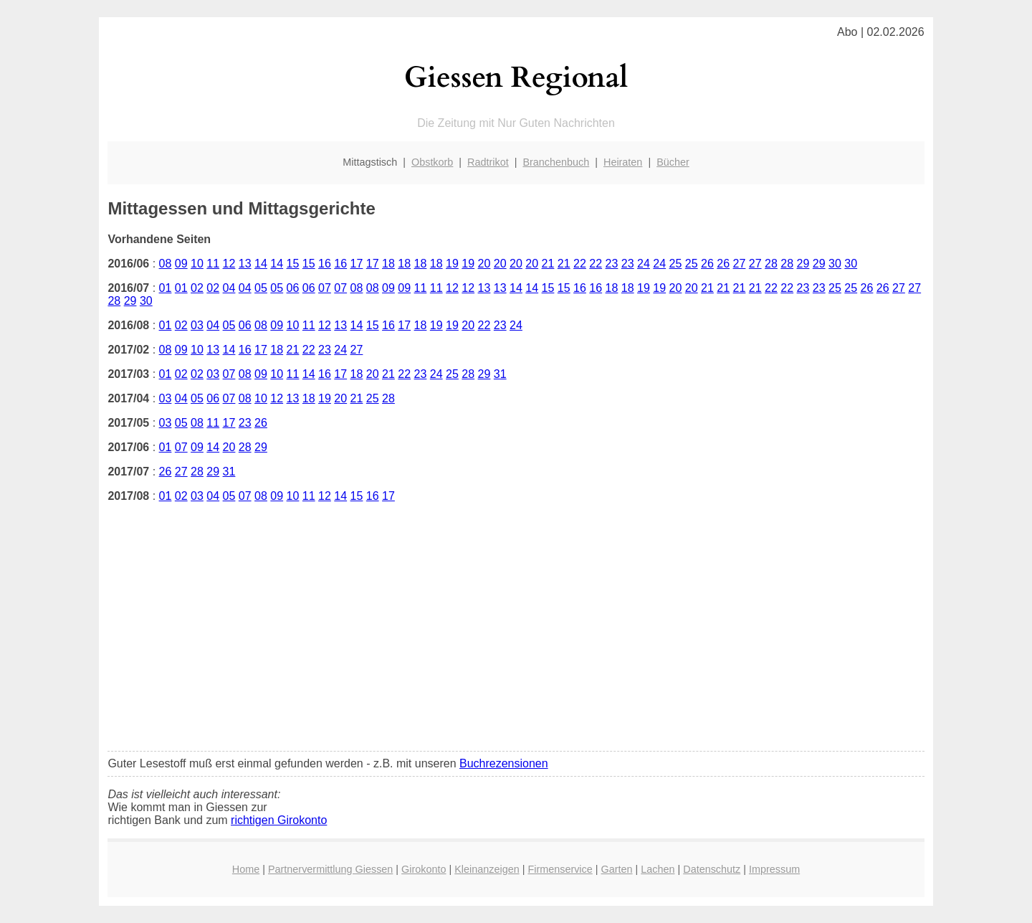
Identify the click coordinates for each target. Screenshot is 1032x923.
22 (579, 263)
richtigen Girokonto (279, 820)
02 (197, 288)
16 (324, 263)
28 (771, 263)
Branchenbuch (555, 162)
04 (229, 288)
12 (229, 263)
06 (293, 288)
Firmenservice (559, 869)
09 (181, 263)
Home (245, 869)
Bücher (672, 162)
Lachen (657, 869)
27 (739, 263)
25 (675, 263)
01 (165, 288)
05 (260, 288)
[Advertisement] (516, 639)
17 (356, 263)
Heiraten (622, 162)
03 (197, 325)
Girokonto (423, 869)
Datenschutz (711, 869)
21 (548, 263)
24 (643, 263)
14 (260, 263)
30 (834, 263)
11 (212, 263)
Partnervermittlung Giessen (330, 869)
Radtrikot (488, 162)
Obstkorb (432, 162)
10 (197, 263)
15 (293, 263)
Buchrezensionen (503, 763)
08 (165, 263)
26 (707, 263)
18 (388, 263)
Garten (617, 869)
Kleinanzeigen (486, 869)
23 (612, 263)
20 (484, 263)
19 (452, 263)
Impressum (774, 869)
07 (324, 288)
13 (245, 263)
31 (500, 374)
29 (803, 263)
